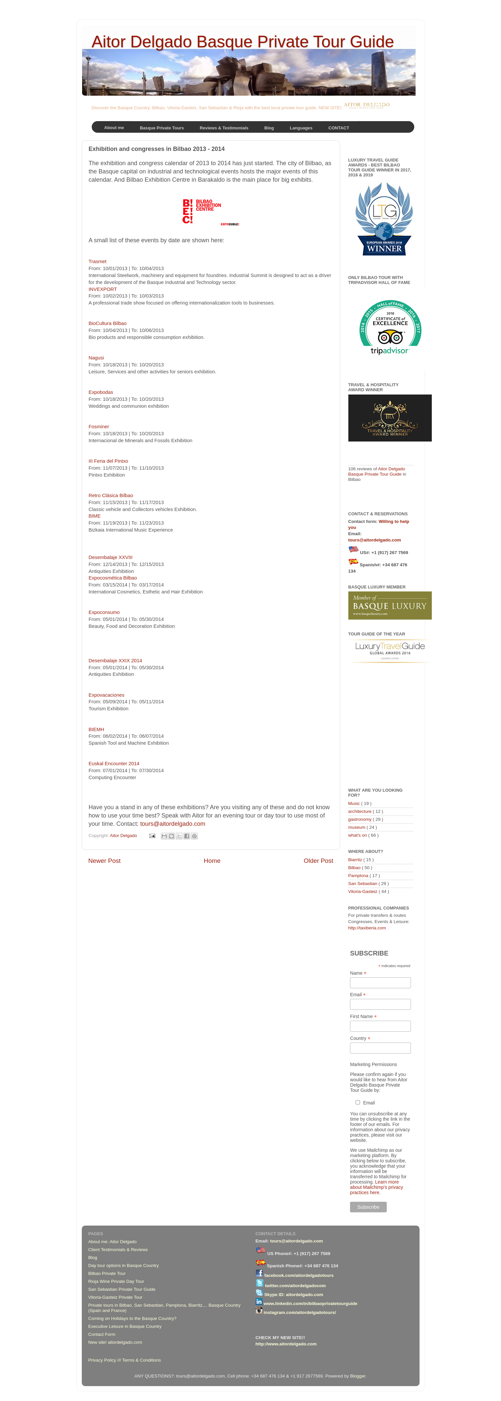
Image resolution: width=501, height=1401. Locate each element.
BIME (95, 516)
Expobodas (101, 392)
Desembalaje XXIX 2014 (115, 660)
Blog (92, 1257)
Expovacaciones (107, 695)
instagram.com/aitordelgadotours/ (300, 1312)
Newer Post (104, 860)
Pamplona (359, 875)
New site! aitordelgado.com (115, 1342)
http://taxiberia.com (367, 927)
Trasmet (98, 261)
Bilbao (355, 867)
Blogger (357, 1376)
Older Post (318, 860)
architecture (360, 811)
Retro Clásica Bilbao (111, 495)
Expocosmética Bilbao (113, 578)
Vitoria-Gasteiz (363, 891)
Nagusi (96, 357)
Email (358, 995)
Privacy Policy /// (105, 1360)
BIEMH (96, 729)
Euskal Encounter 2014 (114, 763)
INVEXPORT (103, 289)
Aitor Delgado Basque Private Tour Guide (243, 41)
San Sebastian (363, 883)
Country (360, 1038)
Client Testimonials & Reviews (118, 1249)
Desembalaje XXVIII (111, 557)
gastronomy (360, 819)
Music (354, 803)
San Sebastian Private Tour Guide (122, 1289)
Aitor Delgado (124, 835)
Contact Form (102, 1334)
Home (212, 860)
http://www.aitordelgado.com (286, 1343)
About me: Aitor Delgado (112, 1241)
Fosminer (99, 426)
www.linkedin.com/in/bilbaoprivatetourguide (310, 1303)
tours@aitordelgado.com (172, 823)
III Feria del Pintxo (108, 461)
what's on (358, 835)
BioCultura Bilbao (108, 323)
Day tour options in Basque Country (123, 1265)
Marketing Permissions (373, 1064)
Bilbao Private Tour (107, 1273)
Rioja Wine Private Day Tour (116, 1281)
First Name (363, 1016)
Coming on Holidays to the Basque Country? (132, 1318)
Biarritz (356, 859)
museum (357, 827)
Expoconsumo (104, 612)
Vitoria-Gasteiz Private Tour (115, 1297)
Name (358, 973)
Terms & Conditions (141, 1360)
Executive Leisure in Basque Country (125, 1326)
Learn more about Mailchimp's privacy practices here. (376, 1187)
